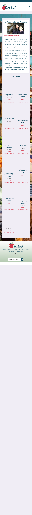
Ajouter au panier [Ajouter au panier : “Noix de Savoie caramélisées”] (9, 153)
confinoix (9, 226)
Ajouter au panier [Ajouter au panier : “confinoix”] (9, 232)
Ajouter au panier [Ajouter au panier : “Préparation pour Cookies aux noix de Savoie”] (23, 182)
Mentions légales (25, 249)
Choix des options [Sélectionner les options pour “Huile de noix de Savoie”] (23, 209)
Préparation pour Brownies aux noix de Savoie (9, 174)
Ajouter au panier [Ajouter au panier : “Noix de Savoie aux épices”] (23, 128)
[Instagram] (15, 253)
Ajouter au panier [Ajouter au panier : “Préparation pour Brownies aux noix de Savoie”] (9, 182)
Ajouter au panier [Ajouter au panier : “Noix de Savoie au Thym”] (9, 128)
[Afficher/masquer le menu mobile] (29, 6)
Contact (18, 249)
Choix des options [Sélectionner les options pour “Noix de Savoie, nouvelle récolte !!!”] (9, 102)
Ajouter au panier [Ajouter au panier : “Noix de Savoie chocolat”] (23, 153)
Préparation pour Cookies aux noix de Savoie (23, 170)
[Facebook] (17, 253)
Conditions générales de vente (9, 249)
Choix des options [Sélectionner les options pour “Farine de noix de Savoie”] (9, 209)
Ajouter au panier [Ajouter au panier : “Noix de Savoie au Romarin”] (23, 102)
